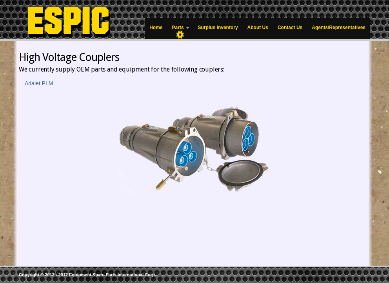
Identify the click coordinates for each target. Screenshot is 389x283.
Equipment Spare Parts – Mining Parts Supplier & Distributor (77, 19)
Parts (178, 29)
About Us (257, 27)
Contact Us (290, 27)
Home (155, 27)
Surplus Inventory (218, 27)
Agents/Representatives (338, 27)
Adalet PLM (39, 83)
